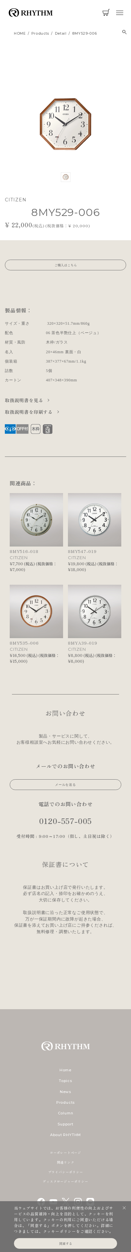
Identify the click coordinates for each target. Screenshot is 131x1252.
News (65, 1091)
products (40, 33)
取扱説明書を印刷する (29, 412)
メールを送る (65, 784)
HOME (20, 33)
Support (65, 1124)
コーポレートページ (65, 1152)
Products (65, 1102)
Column (65, 1113)
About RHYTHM (65, 1135)
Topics (65, 1080)
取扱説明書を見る (25, 400)
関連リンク (65, 1162)
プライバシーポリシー (65, 1171)
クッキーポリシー (59, 1231)
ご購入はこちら (65, 265)
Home (65, 1070)
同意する (65, 1243)
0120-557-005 (65, 820)
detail (61, 33)
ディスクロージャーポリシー (65, 1181)
